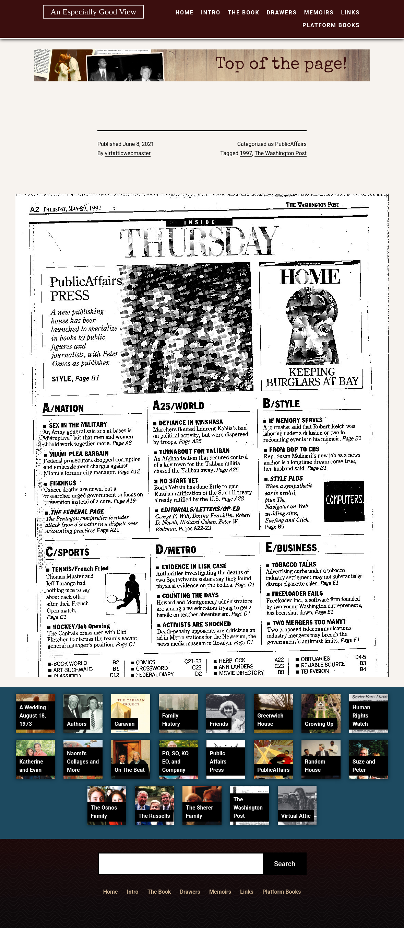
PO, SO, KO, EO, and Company (176, 761)
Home (185, 12)
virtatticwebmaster (128, 153)
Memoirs (319, 12)
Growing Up (319, 724)
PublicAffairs (291, 144)
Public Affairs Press (218, 761)
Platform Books (331, 25)
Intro (211, 12)
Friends (219, 724)
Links (350, 12)
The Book (244, 12)
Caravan (125, 724)
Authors (76, 724)
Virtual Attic (296, 816)
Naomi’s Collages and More (83, 761)
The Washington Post (280, 153)
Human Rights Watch (361, 715)
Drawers (282, 12)
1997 (246, 153)
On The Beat (130, 770)
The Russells (154, 816)
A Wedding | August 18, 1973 (34, 715)
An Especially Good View (93, 11)
